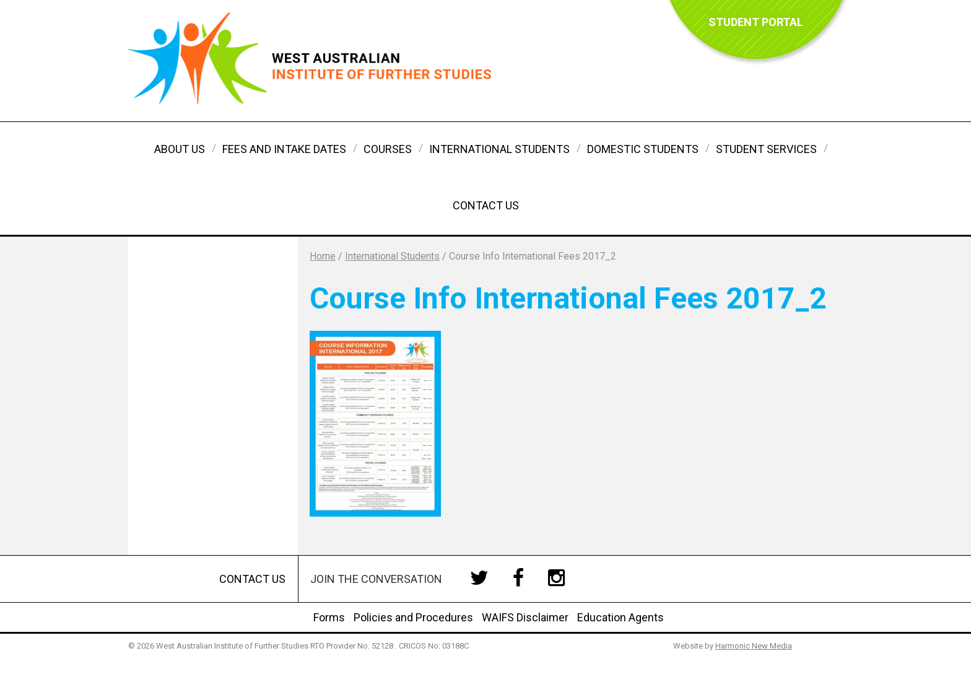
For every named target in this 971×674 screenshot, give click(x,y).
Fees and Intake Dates (284, 148)
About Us (179, 148)
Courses (388, 148)
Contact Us (486, 205)
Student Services (766, 148)
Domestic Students (643, 148)
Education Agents (620, 617)
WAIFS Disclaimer (525, 617)
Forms (329, 617)
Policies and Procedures (413, 617)
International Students (499, 148)
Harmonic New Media (753, 645)
